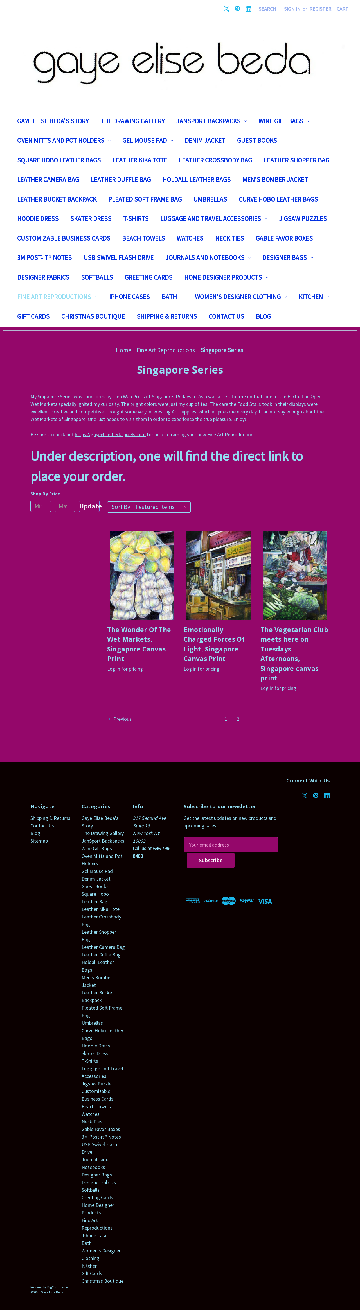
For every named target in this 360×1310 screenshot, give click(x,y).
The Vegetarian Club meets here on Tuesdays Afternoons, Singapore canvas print (294, 654)
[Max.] (65, 506)
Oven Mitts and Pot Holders (64, 140)
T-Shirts (135, 218)
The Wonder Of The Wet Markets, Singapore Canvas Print (139, 644)
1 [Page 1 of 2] (226, 719)
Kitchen (314, 297)
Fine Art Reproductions (57, 297)
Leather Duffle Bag (121, 179)
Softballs (97, 277)
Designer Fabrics (43, 277)
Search (267, 9)
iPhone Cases (129, 297)
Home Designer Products (226, 277)
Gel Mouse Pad (147, 140)
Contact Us (226, 316)
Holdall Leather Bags (197, 179)
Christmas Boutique (93, 316)
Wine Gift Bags (283, 121)
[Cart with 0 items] (342, 9)
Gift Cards (33, 316)
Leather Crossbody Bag (215, 160)
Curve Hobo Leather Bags (278, 199)
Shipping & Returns (167, 316)
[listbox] (162, 507)
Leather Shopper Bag (296, 160)
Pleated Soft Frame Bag (145, 199)
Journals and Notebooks (208, 258)
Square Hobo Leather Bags (59, 160)
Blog (263, 316)
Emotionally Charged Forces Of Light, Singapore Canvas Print (214, 644)
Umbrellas (210, 199)
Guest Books (257, 140)
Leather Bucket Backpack (56, 199)
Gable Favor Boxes (284, 238)
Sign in (292, 9)
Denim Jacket (205, 140)
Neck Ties (229, 238)
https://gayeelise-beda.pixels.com (110, 434)
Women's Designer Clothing (241, 297)
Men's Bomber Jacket (275, 179)
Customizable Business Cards (63, 238)
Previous (119, 719)
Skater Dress (90, 218)
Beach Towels (143, 238)
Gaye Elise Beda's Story (53, 121)
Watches (190, 238)
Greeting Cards (148, 277)
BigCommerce (57, 1287)
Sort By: (121, 507)
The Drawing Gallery (132, 121)
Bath (172, 297)
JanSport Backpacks (211, 121)
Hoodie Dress (37, 218)
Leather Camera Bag (48, 179)
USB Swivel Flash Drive (119, 258)
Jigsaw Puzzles (303, 218)
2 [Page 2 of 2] (238, 719)
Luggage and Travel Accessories (213, 218)
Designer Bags (287, 258)
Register (320, 9)
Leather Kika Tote (139, 160)
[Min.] (40, 506)
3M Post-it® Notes (44, 258)
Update (89, 506)
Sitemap (39, 841)
